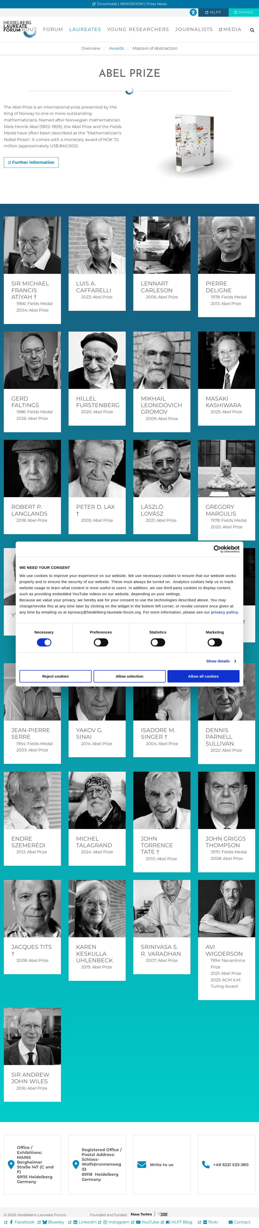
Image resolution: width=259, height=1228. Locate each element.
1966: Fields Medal (34, 303)
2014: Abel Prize (96, 743)
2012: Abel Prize (31, 852)
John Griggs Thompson (226, 842)
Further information (33, 162)
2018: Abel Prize (31, 520)
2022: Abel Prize (226, 750)
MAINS (245, 12)
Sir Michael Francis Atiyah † (30, 290)
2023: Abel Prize (97, 297)
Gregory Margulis (221, 510)
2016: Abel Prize (31, 1088)
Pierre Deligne (219, 287)
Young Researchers (138, 29)
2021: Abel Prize (161, 520)
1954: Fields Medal (34, 743)
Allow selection (129, 676)
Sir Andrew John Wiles (30, 1078)
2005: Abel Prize (97, 520)
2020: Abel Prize (97, 411)
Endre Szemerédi (28, 842)
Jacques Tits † (31, 950)
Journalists (194, 29)
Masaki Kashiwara (223, 402)
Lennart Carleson (157, 287)
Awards (116, 48)
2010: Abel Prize (161, 858)
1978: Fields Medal (229, 297)
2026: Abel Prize (32, 418)
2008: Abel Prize (227, 858)
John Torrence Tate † (157, 845)
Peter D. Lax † (95, 510)
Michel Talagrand (94, 842)
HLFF (215, 12)
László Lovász (152, 510)
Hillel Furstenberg (98, 402)
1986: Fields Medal (34, 411)
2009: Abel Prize (162, 418)
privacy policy (224, 612)
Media (232, 29)
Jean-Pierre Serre (30, 733)
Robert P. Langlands (29, 510)
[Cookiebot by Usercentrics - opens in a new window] (217, 549)
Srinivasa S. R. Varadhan (161, 950)
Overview (90, 48)
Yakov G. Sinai (89, 733)
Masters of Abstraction (155, 48)
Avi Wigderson (224, 950)
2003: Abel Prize (32, 750)
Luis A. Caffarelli (93, 287)
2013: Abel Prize (226, 303)
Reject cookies (55, 676)
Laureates (85, 29)
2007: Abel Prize (162, 960)
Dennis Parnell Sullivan (220, 737)
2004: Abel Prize (32, 310)
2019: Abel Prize (96, 967)
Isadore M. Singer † (158, 733)
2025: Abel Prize (226, 411)
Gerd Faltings (25, 402)
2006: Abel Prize (162, 297)
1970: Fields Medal (229, 852)
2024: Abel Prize (97, 852)
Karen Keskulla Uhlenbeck (94, 954)
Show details (218, 661)
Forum (53, 29)
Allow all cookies (203, 676)
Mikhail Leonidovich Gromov (161, 405)
